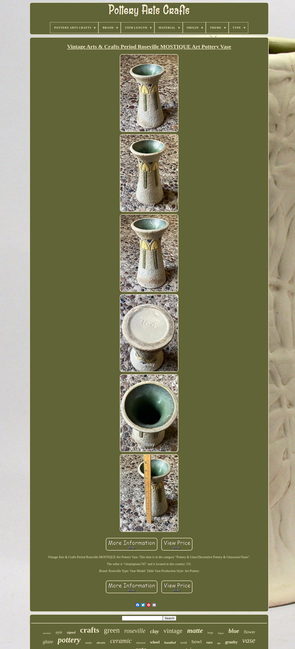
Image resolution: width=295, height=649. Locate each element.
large (210, 632)
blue (233, 631)
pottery (69, 639)
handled (170, 642)
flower (249, 631)
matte (195, 630)
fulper (221, 633)
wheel (155, 642)
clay (154, 631)
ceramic (121, 640)
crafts (89, 630)
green (112, 630)
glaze (48, 641)
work (183, 642)
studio (88, 642)
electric (101, 642)
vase (248, 640)
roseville (134, 630)
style (59, 632)
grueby (231, 642)
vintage (173, 630)
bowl (197, 641)
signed (71, 632)
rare (209, 642)
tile (219, 643)
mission (140, 642)
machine (47, 633)
